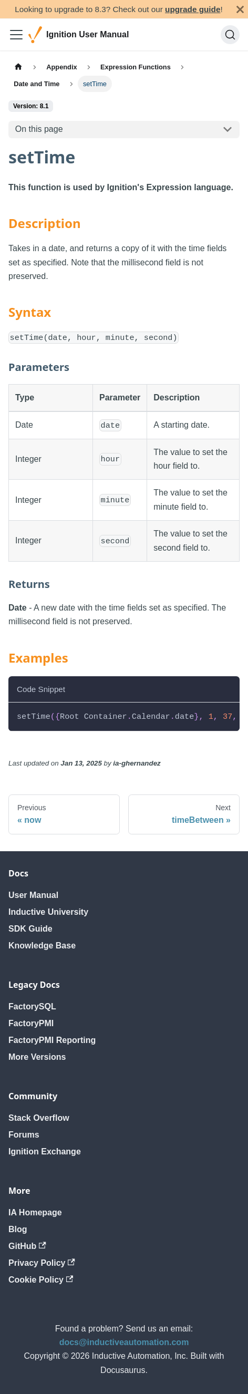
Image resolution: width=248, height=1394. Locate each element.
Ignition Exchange (44, 1151)
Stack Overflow (38, 1117)
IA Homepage (35, 1212)
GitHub (27, 1246)
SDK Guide (30, 928)
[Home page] (18, 67)
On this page (39, 129)
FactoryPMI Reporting (52, 1040)
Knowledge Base (42, 945)
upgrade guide (192, 9)
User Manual (33, 895)
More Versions (37, 1056)
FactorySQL (32, 1006)
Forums (23, 1134)
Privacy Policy (41, 1262)
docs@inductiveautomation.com (124, 1342)
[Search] (230, 34)
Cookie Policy (40, 1279)
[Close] (240, 9)
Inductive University (48, 911)
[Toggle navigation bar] (16, 35)
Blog (17, 1229)
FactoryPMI (31, 1023)
